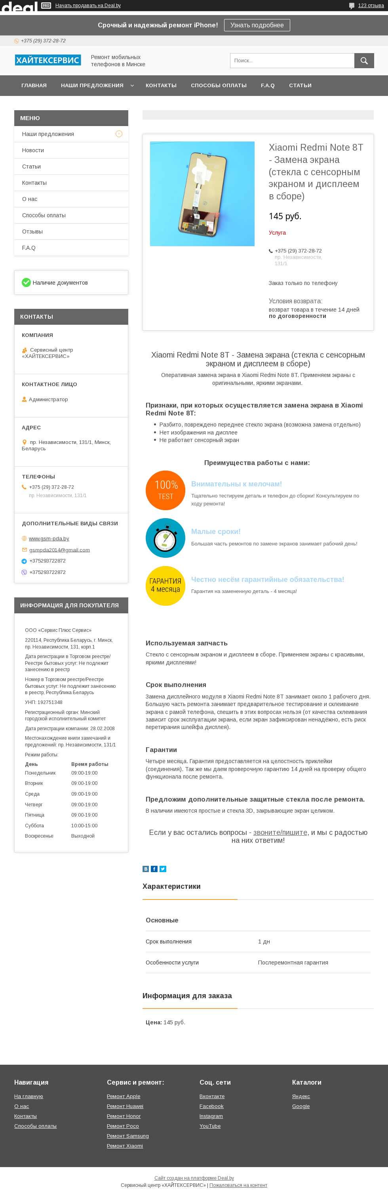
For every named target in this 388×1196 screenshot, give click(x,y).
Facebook (212, 1106)
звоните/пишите (280, 832)
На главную (28, 1096)
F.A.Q (268, 85)
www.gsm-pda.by (49, 539)
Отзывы (32, 231)
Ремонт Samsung (128, 1136)
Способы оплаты (219, 85)
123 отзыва (371, 5)
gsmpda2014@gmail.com (59, 550)
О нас (29, 199)
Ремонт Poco (123, 1126)
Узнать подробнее (257, 25)
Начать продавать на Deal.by (88, 5)
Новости (33, 150)
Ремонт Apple (123, 1096)
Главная (34, 85)
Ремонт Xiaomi (125, 1146)
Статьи (300, 85)
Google (301, 1106)
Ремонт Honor (124, 1116)
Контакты (161, 85)
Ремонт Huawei (125, 1106)
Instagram (211, 1116)
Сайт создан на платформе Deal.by (194, 1178)
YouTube (210, 1126)
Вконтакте (212, 1096)
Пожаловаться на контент (238, 1185)
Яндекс (301, 1096)
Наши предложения (92, 85)
